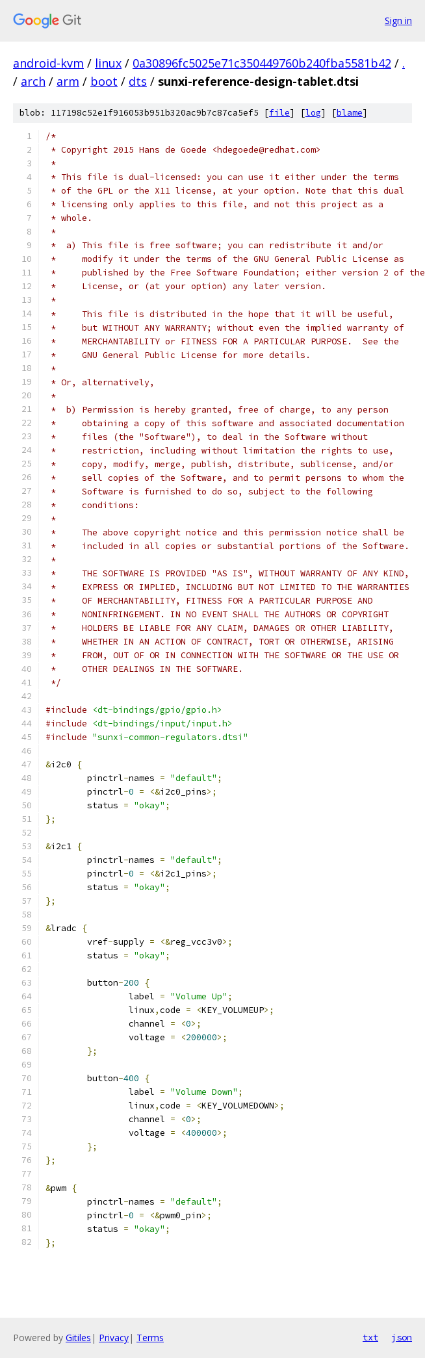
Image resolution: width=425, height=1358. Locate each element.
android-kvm (48, 63)
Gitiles (78, 1337)
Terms (150, 1337)
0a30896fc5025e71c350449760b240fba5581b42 (262, 63)
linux (108, 63)
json (401, 1337)
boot (104, 81)
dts (138, 81)
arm (68, 81)
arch (33, 81)
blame (350, 112)
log (313, 112)
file (279, 112)
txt (370, 1337)
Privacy (114, 1337)
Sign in (398, 20)
